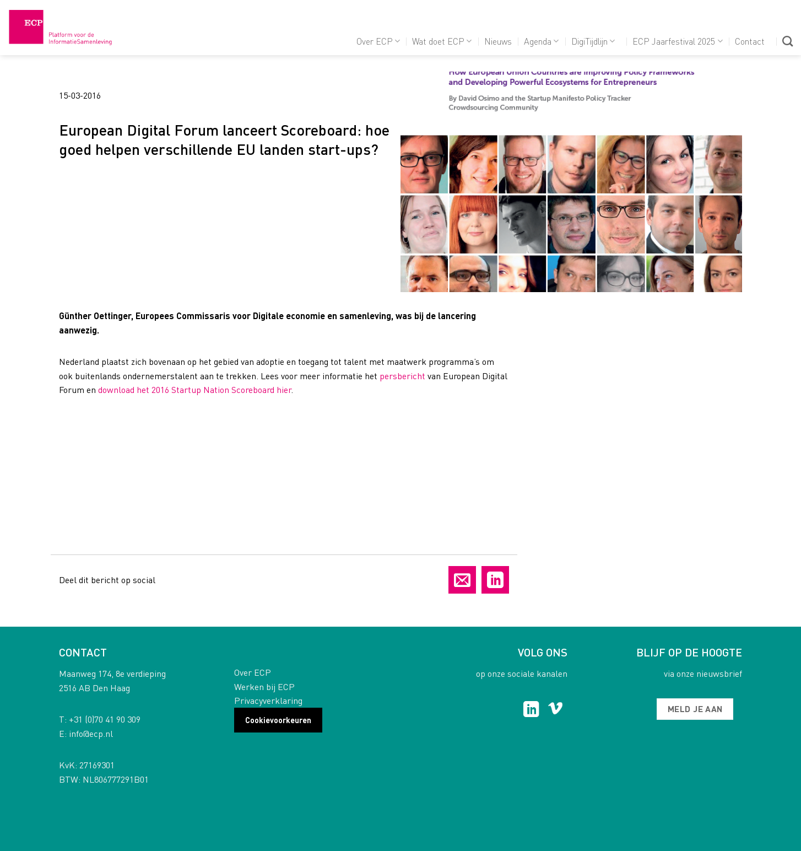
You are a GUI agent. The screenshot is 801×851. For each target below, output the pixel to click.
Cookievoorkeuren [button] (278, 720)
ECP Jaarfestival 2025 (677, 41)
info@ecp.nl (91, 733)
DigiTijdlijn (593, 41)
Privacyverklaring (268, 700)
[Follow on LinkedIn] (531, 710)
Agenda (541, 41)
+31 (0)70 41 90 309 (104, 719)
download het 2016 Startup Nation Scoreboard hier (194, 389)
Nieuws (498, 41)
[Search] (787, 41)
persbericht (402, 375)
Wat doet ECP (442, 41)
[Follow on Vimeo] (556, 710)
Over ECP (378, 41)
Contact (750, 41)
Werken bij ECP (264, 686)
